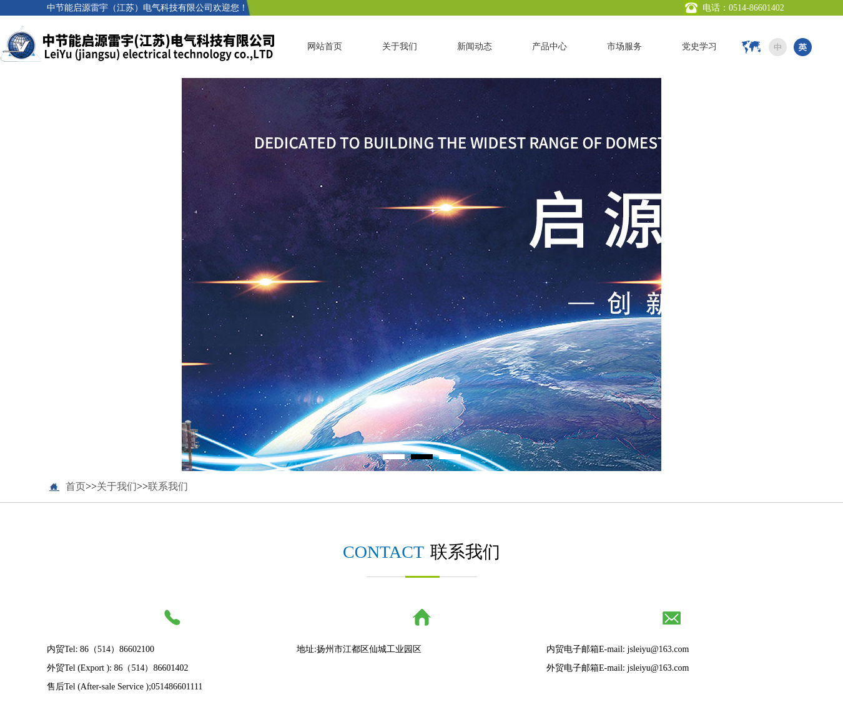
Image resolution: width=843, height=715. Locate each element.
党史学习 (699, 46)
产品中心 (549, 46)
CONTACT (383, 552)
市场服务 (624, 46)
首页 (76, 486)
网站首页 (324, 46)
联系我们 (168, 486)
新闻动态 (474, 46)
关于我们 (399, 46)
